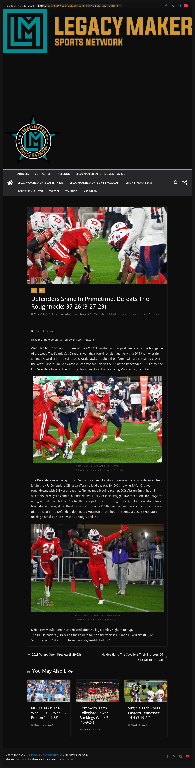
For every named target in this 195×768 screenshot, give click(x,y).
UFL (41, 290)
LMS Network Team (139, 182)
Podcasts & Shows (30, 191)
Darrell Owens (44, 331)
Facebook (63, 174)
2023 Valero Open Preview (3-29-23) (54, 654)
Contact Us (43, 174)
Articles (23, 174)
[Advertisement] (97, 80)
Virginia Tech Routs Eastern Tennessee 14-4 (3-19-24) (144, 713)
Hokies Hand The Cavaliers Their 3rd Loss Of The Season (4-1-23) (134, 657)
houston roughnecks (131, 314)
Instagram (90, 191)
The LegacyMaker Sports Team (70, 314)
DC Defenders (112, 314)
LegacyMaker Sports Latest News (40, 182)
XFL (145, 314)
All (34, 290)
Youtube (71, 191)
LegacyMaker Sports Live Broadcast (95, 182)
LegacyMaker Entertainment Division (101, 174)
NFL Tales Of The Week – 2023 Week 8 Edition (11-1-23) (48, 713)
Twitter (54, 191)
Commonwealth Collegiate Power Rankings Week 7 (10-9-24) (94, 715)
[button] (154, 182)
